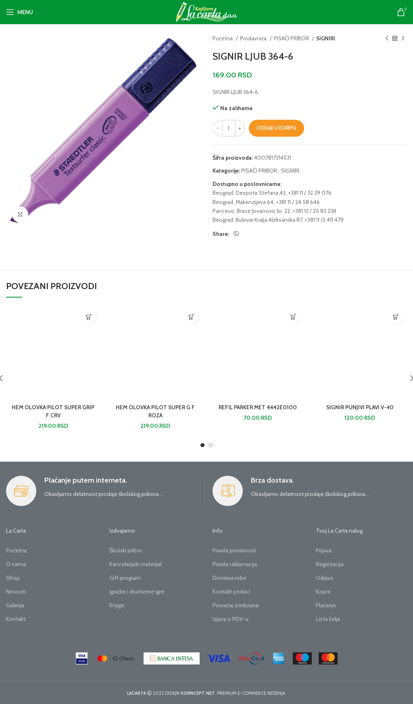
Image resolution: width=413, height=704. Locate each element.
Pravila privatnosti (234, 550)
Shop (13, 577)
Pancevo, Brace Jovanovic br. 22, (252, 211)
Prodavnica (254, 38)
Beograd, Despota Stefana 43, (250, 192)
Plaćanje (326, 605)
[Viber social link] (236, 234)
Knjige (116, 605)
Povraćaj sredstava (236, 605)
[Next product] (403, 39)
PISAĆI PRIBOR (292, 38)
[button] (89, 317)
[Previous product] (387, 39)
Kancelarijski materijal (135, 564)
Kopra (323, 591)
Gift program (125, 577)
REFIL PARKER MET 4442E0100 (258, 407)
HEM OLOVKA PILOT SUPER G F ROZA (155, 411)
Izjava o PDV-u (230, 619)
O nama (16, 564)
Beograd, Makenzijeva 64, (244, 202)
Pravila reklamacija (235, 564)
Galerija (15, 605)
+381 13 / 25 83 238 (314, 211)
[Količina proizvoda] (229, 128)
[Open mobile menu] (19, 12)
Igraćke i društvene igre (136, 591)
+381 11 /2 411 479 (324, 219)
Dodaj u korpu (276, 128)
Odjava (324, 577)
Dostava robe (229, 577)
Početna (223, 38)
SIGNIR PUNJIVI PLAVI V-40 (359, 407)
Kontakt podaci (231, 591)
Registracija (330, 564)
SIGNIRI (325, 38)
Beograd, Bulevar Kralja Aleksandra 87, (258, 219)
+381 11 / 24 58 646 (298, 202)
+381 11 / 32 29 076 (310, 192)
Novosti (16, 591)
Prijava (324, 550)
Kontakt (15, 619)
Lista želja (328, 619)
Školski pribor (125, 550)
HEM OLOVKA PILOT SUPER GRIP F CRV (53, 411)
